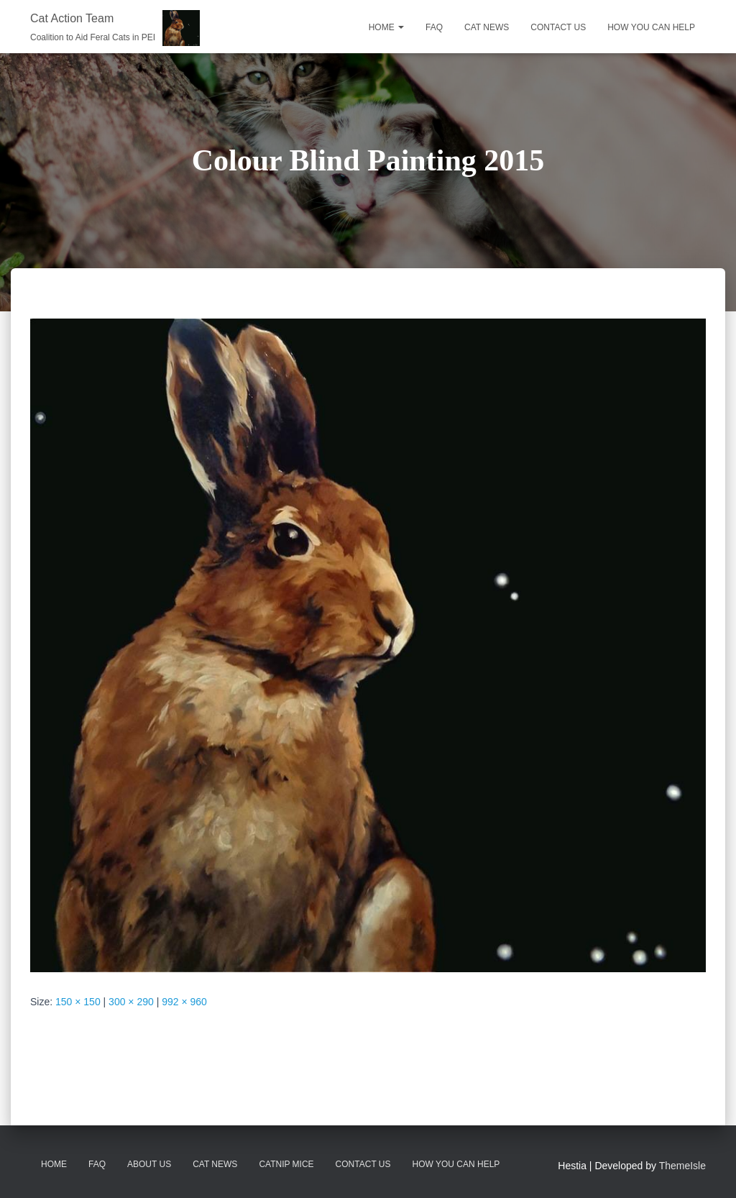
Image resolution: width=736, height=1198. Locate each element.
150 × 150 (78, 1001)
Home (386, 27)
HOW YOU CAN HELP (651, 27)
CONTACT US (558, 27)
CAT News (215, 1164)
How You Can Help (456, 1164)
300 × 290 (131, 1001)
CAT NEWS (486, 27)
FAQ (434, 27)
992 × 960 (184, 1001)
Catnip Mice (286, 1164)
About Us (149, 1164)
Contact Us (363, 1164)
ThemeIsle (682, 1165)
